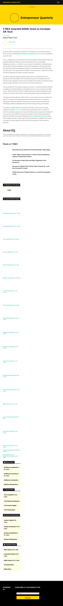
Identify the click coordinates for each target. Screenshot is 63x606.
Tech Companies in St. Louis (12, 250)
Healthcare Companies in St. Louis (11, 540)
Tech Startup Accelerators (11, 573)
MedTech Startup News (11, 556)
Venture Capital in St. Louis (11, 265)
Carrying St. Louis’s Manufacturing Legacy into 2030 (11, 526)
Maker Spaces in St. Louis (11, 454)
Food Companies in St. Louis (12, 330)
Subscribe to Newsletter (11, 2)
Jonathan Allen (11, 42)
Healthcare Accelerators (11, 552)
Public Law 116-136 (17, 110)
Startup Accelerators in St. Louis (12, 599)
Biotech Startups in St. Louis (12, 279)
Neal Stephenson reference (27, 53)
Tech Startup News (9, 582)
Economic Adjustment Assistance (37, 116)
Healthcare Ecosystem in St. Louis (11, 547)
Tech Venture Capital (10, 577)
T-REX (9, 190)
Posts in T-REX (10, 144)
